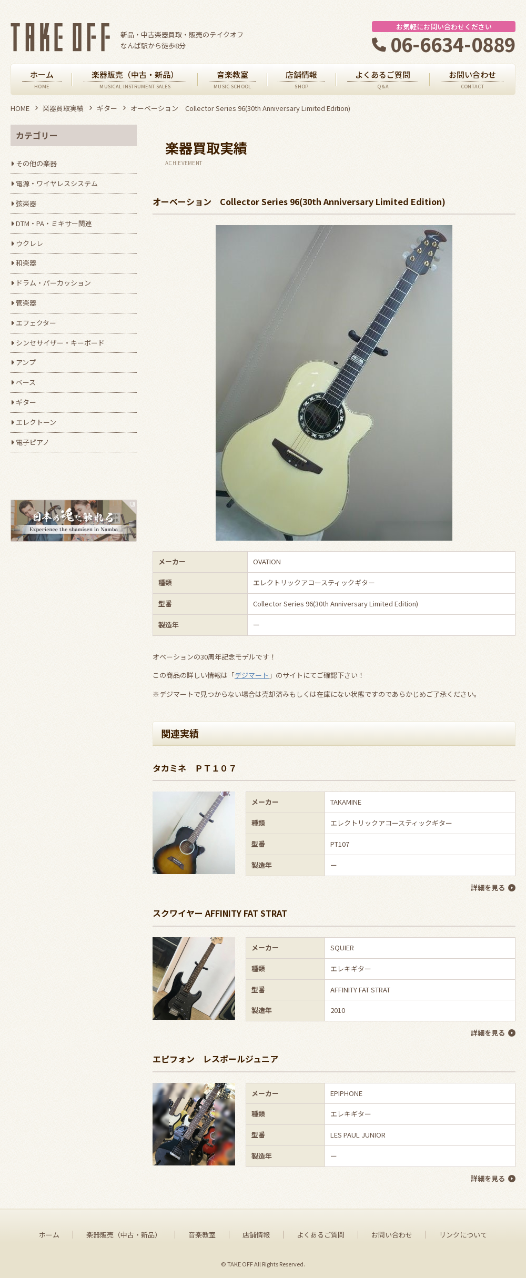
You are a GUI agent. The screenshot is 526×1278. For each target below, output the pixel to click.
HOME (20, 108)
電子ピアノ (32, 442)
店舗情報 (256, 1233)
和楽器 (26, 263)
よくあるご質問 (321, 1233)
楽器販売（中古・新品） (123, 1233)
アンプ (26, 362)
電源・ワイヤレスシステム (57, 183)
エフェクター (36, 323)
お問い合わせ (391, 1233)
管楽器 (26, 303)
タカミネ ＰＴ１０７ (195, 768)
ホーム (49, 1233)
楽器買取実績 (63, 108)
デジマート (252, 675)
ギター (107, 108)
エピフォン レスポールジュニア (215, 1057)
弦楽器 (26, 203)
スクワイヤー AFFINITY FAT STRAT (220, 913)
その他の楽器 (36, 163)
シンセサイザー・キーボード (60, 343)
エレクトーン (36, 422)
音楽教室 (202, 1233)
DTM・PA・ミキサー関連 (54, 223)
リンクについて (463, 1233)
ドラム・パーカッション (53, 283)
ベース (26, 382)
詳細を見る (488, 887)
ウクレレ (29, 243)
